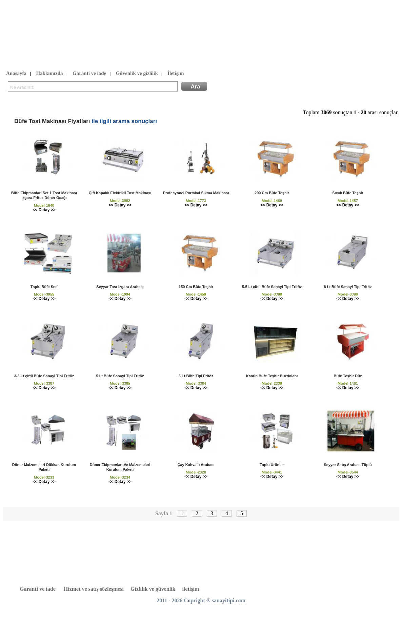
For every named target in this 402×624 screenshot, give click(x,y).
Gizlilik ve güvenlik (152, 589)
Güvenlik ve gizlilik (137, 73)
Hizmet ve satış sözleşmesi (94, 589)
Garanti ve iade (89, 73)
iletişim (190, 589)
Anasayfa (16, 73)
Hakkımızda (49, 73)
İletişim (175, 73)
